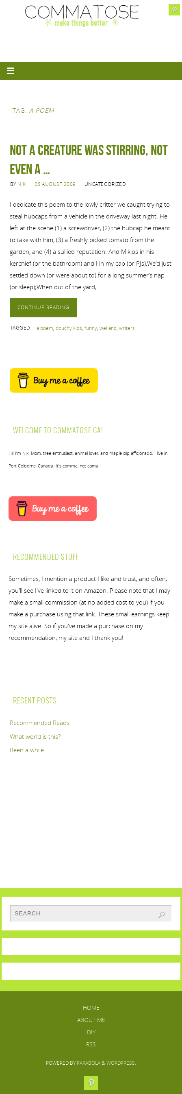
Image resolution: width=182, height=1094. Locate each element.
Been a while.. (28, 750)
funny (90, 328)
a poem (45, 328)
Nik (21, 184)
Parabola (88, 1062)
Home (91, 1007)
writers (127, 328)
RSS (91, 1044)
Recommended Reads (39, 722)
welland (108, 328)
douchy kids (69, 328)
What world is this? (35, 736)
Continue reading (43, 307)
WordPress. (121, 1062)
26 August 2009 (55, 184)
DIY (91, 1032)
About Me (91, 1020)
